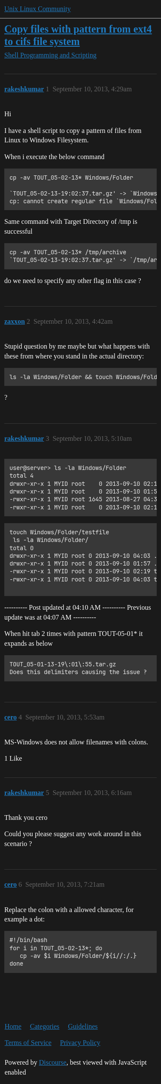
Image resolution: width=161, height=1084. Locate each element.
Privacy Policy (80, 1042)
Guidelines (82, 1026)
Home (13, 1026)
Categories (44, 1026)
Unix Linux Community (37, 8)
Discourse (53, 1062)
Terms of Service (28, 1042)
